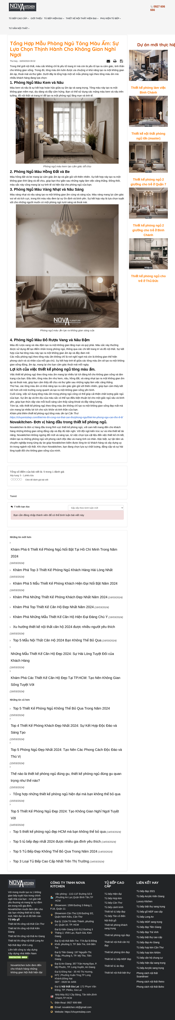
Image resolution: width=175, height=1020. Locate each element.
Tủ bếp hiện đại (71, 6)
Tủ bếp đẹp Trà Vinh (147, 920)
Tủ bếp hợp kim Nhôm (148, 941)
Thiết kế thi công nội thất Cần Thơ (26, 912)
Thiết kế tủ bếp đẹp (114, 900)
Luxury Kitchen (144, 889)
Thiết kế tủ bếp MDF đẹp (117, 947)
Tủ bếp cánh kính (113, 895)
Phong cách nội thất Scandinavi (147, 963)
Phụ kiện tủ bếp (128, 6)
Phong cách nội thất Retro (150, 970)
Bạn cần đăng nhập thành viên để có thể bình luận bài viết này (49, 503)
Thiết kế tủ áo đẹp (114, 954)
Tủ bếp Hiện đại (113, 882)
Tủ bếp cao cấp (36, 6)
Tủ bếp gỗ (13, 907)
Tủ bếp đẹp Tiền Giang (149, 915)
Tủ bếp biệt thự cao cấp (149, 925)
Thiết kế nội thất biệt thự (117, 961)
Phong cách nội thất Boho (150, 975)
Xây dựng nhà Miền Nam (22, 941)
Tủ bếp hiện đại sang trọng (151, 951)
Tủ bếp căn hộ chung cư (150, 946)
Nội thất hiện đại (33, 960)
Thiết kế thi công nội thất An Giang (26, 924)
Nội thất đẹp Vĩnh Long (20, 933)
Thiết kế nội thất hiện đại (99, 6)
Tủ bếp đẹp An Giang (148, 930)
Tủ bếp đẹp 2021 (146, 879)
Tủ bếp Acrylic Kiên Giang (150, 884)
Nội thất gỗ (110, 909)
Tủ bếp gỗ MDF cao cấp (150, 900)
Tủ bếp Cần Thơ (113, 891)
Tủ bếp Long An (145, 905)
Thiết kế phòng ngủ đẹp (117, 923)
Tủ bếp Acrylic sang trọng (150, 956)
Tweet (13, 484)
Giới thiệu (54, 6)
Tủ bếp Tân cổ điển (114, 904)
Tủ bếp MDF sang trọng (149, 910)
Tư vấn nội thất (36, 16)
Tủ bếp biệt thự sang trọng (151, 895)
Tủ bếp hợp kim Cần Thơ (150, 935)
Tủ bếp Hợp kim (113, 886)
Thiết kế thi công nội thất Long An (26, 929)
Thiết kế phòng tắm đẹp (117, 940)
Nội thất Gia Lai (70, 975)
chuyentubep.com (36, 1016)
